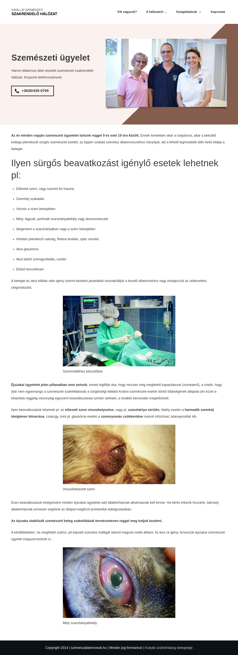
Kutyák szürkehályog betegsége (169, 648)
